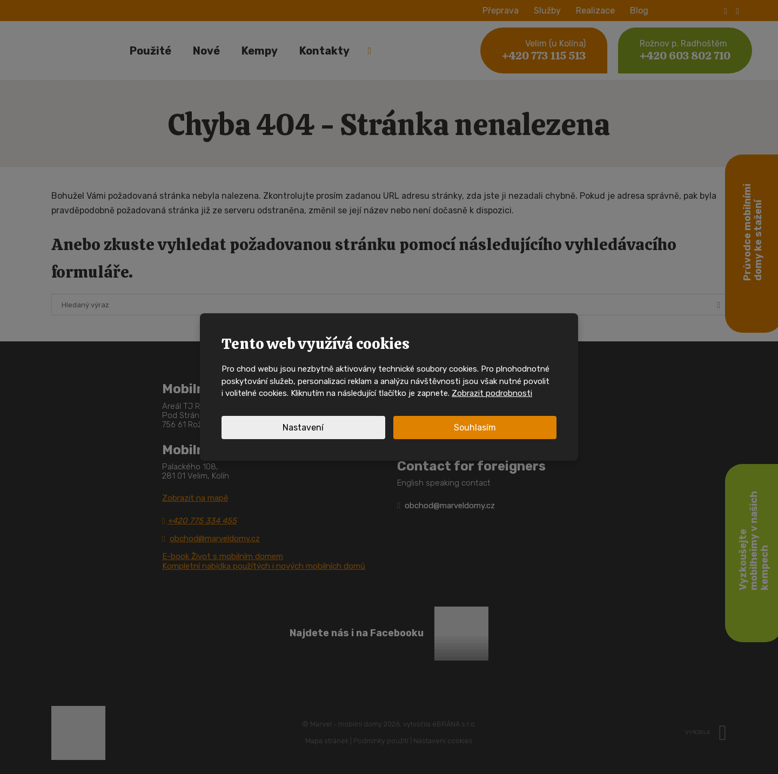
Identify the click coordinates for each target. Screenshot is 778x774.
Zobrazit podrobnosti (492, 393)
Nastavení (303, 427)
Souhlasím (475, 427)
